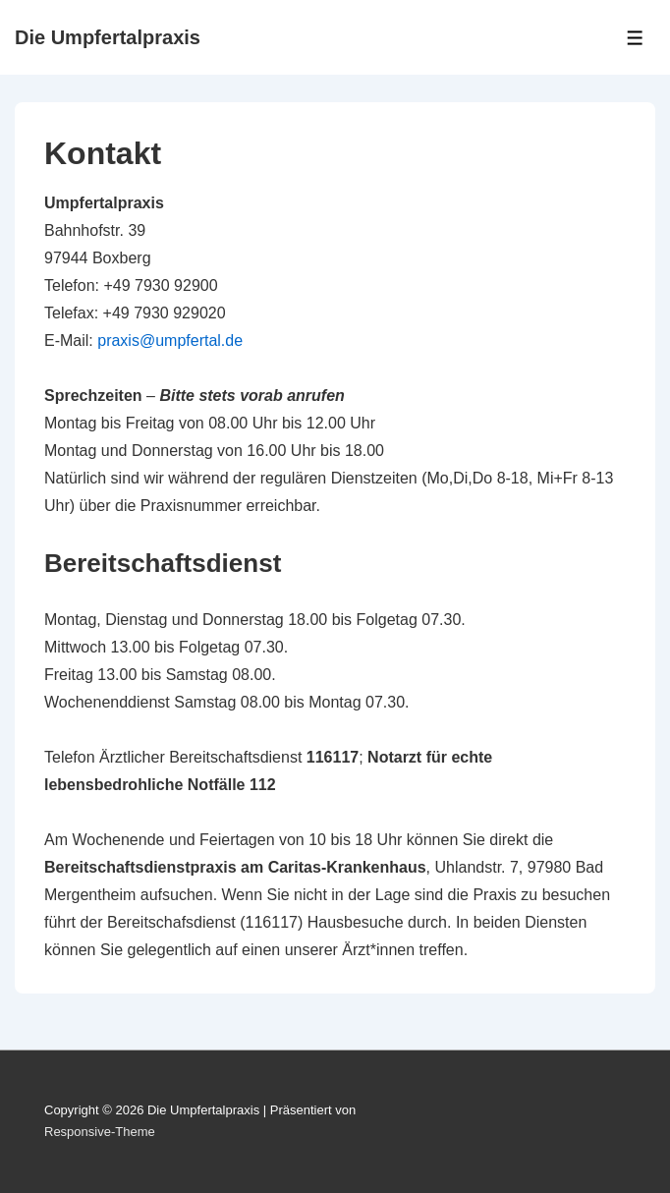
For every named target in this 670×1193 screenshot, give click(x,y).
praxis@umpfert (152, 340)
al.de (225, 340)
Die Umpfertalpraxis (107, 37)
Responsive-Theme (99, 1131)
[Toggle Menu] (635, 38)
